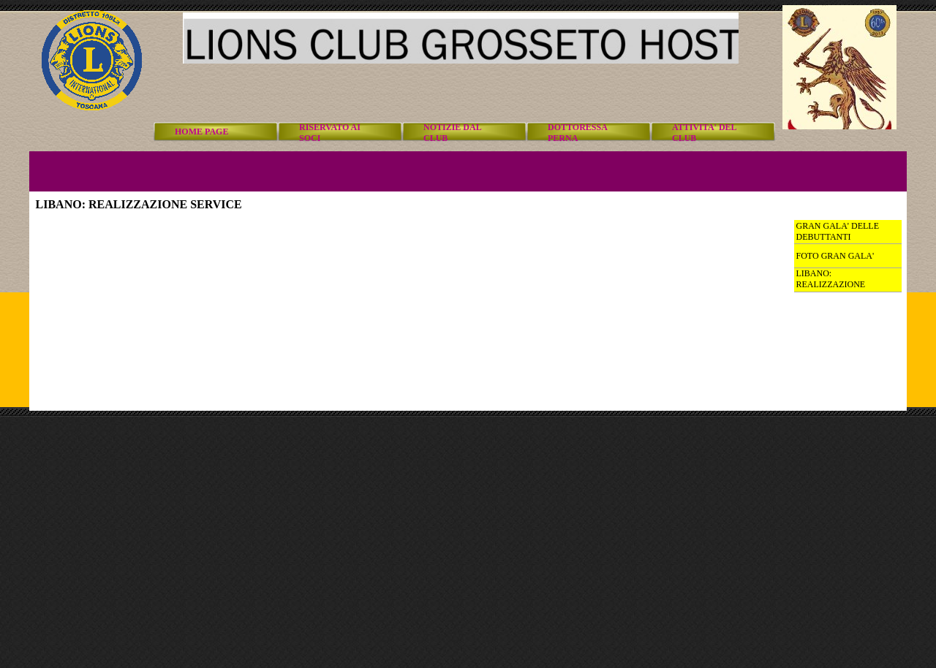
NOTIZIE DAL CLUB (452, 132)
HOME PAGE (201, 131)
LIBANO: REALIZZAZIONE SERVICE (831, 284)
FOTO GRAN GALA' (835, 256)
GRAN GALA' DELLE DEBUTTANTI (837, 231)
